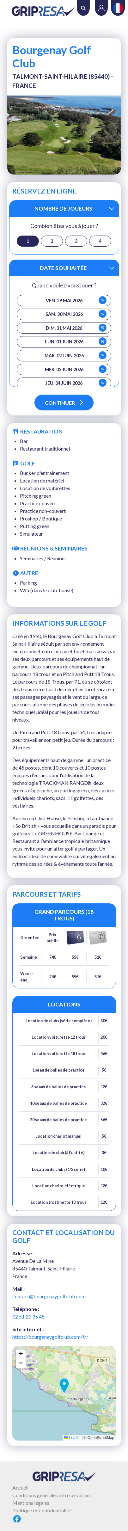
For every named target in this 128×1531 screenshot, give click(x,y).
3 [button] (76, 241)
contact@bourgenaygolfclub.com (49, 1296)
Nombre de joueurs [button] (63, 208)
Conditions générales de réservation (51, 1495)
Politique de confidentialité (41, 1510)
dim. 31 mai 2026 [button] (76, 328)
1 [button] (28, 241)
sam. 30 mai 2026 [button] (76, 314)
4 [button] (100, 241)
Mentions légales (30, 1503)
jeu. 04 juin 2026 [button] (76, 383)
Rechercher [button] (83, 8)
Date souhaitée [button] (63, 268)
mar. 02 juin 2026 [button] (76, 355)
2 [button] (52, 241)
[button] (64, 1386)
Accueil (20, 1488)
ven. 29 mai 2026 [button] (76, 300)
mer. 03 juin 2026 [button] (76, 369)
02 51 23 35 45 (28, 1316)
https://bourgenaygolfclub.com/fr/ (50, 1337)
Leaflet (72, 1438)
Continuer (64, 403)
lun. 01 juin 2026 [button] (76, 341)
